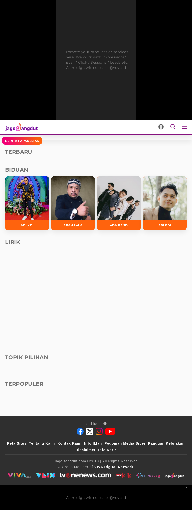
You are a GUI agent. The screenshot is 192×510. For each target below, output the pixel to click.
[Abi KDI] (165, 203)
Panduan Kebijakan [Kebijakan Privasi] (166, 443)
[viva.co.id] (19, 475)
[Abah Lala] (73, 203)
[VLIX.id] (45, 475)
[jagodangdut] (174, 475)
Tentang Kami (42, 443)
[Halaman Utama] (20, 127)
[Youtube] (110, 431)
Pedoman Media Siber (125, 443)
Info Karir (107, 450)
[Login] (161, 127)
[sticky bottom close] (187, 488)
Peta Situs (17, 443)
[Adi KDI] (27, 203)
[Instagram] (99, 431)
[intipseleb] (148, 475)
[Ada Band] (119, 203)
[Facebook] (80, 431)
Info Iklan (93, 443)
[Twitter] (89, 431)
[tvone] (85, 475)
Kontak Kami (70, 443)
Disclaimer (86, 450)
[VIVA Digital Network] (114, 467)
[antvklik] (124, 475)
